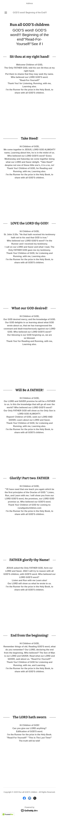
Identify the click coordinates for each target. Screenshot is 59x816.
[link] (29, 24)
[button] (5, 12)
